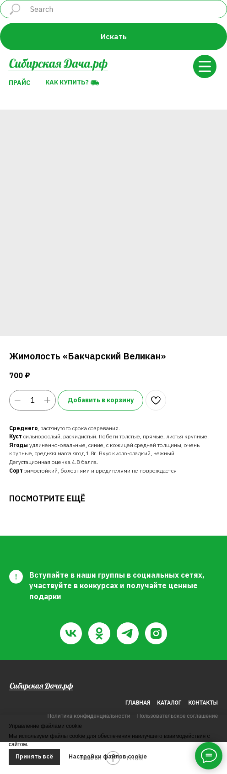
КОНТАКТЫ (203, 703)
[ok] (99, 633)
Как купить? (67, 82)
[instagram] (156, 633)
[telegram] (128, 633)
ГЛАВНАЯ (137, 703)
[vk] (71, 633)
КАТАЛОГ (169, 703)
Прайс (19, 83)
